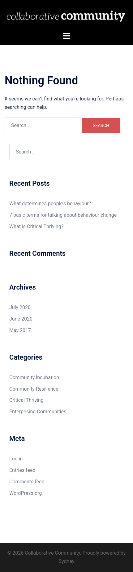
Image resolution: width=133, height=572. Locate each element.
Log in (16, 459)
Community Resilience (33, 389)
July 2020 (20, 307)
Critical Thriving (26, 400)
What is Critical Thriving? (36, 226)
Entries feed (22, 470)
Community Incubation (34, 377)
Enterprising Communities (37, 412)
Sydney (67, 561)
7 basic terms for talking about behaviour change (63, 215)
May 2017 (20, 330)
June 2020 (20, 319)
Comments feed (27, 482)
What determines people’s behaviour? (50, 203)
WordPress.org (25, 493)
